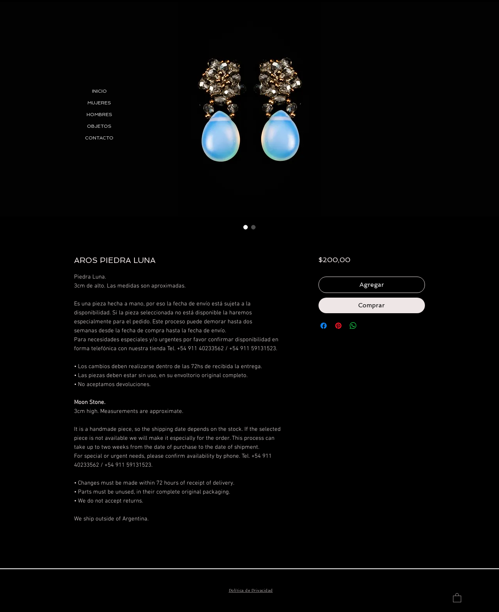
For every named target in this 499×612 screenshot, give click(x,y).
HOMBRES (99, 114)
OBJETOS (99, 126)
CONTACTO (99, 138)
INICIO (99, 91)
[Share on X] (368, 325)
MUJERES (99, 103)
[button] (457, 597)
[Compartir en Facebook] (323, 325)
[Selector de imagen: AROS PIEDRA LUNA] (246, 227)
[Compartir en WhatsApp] (353, 325)
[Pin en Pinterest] (338, 325)
